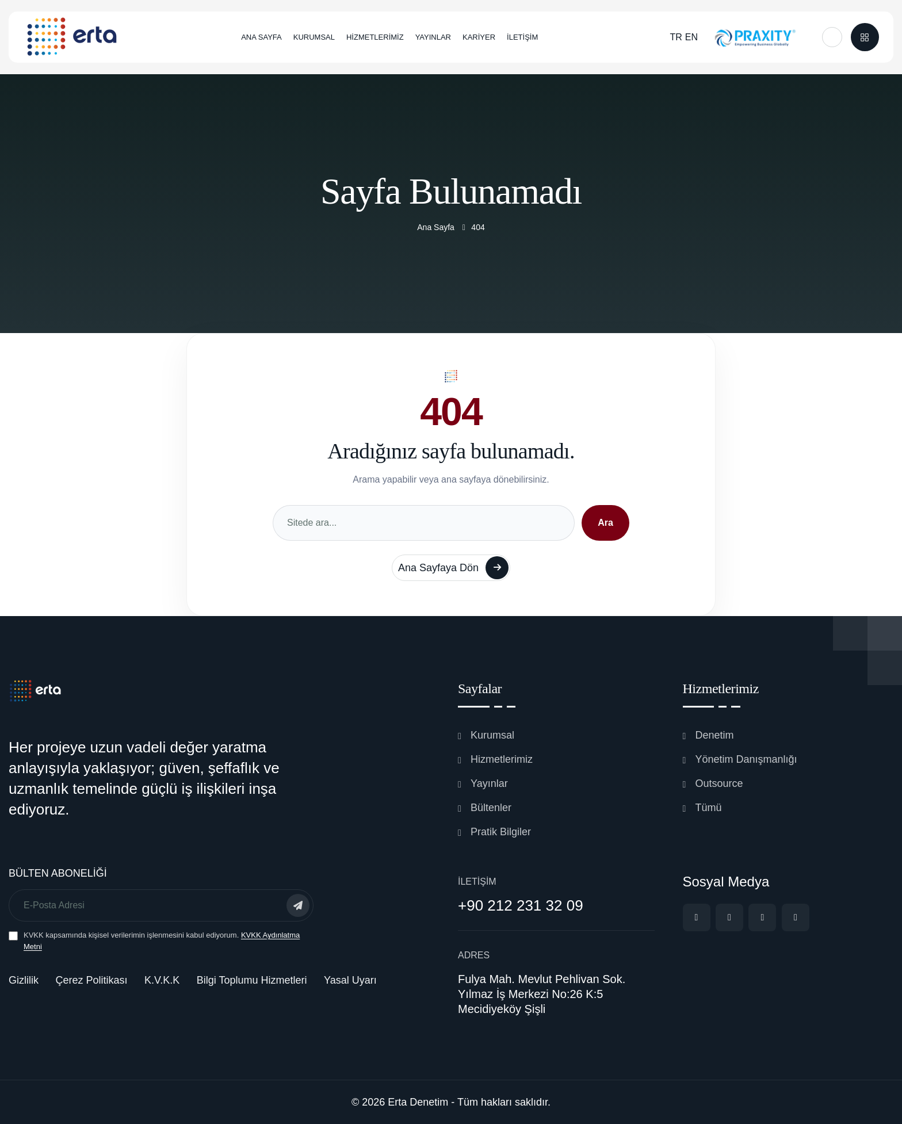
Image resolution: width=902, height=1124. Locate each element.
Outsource (719, 783)
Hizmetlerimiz (502, 759)
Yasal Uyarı (350, 980)
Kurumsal (492, 735)
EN (691, 37)
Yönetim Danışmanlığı (746, 759)
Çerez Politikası (91, 980)
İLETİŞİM (522, 37)
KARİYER (479, 37)
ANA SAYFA (261, 37)
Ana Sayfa (435, 227)
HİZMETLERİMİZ (375, 37)
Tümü (708, 807)
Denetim (714, 735)
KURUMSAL (314, 37)
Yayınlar (489, 783)
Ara (605, 522)
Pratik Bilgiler (501, 832)
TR (676, 37)
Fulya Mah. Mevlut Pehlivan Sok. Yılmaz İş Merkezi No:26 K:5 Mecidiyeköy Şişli (541, 994)
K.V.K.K (161, 980)
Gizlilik (24, 980)
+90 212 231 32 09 (520, 905)
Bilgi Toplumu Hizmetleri (252, 980)
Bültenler (491, 807)
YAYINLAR (433, 37)
